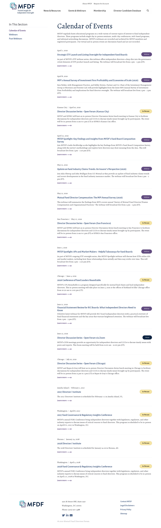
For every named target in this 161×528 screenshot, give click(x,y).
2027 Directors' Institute (69, 392)
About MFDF (87, 4)
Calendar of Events (17, 30)
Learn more (62, 66)
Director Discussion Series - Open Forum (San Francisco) (84, 223)
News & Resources (52, 11)
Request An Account (101, 4)
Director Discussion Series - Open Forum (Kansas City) (83, 111)
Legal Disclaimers (127, 506)
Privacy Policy (125, 510)
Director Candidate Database (127, 11)
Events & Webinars (77, 11)
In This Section (18, 24)
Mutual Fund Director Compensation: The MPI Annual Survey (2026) (90, 197)
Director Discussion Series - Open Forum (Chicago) (81, 363)
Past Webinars (15, 39)
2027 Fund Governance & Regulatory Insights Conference (84, 415)
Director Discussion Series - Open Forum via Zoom (81, 338)
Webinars (13, 35)
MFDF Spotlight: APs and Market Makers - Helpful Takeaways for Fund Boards (95, 251)
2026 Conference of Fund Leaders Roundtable (79, 280)
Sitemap (123, 514)
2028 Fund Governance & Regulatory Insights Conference (84, 466)
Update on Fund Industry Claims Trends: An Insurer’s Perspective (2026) (91, 169)
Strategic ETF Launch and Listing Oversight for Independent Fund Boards (92, 54)
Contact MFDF (126, 502)
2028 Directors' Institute (69, 443)
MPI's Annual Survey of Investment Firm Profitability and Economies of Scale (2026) (97, 80)
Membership (100, 11)
